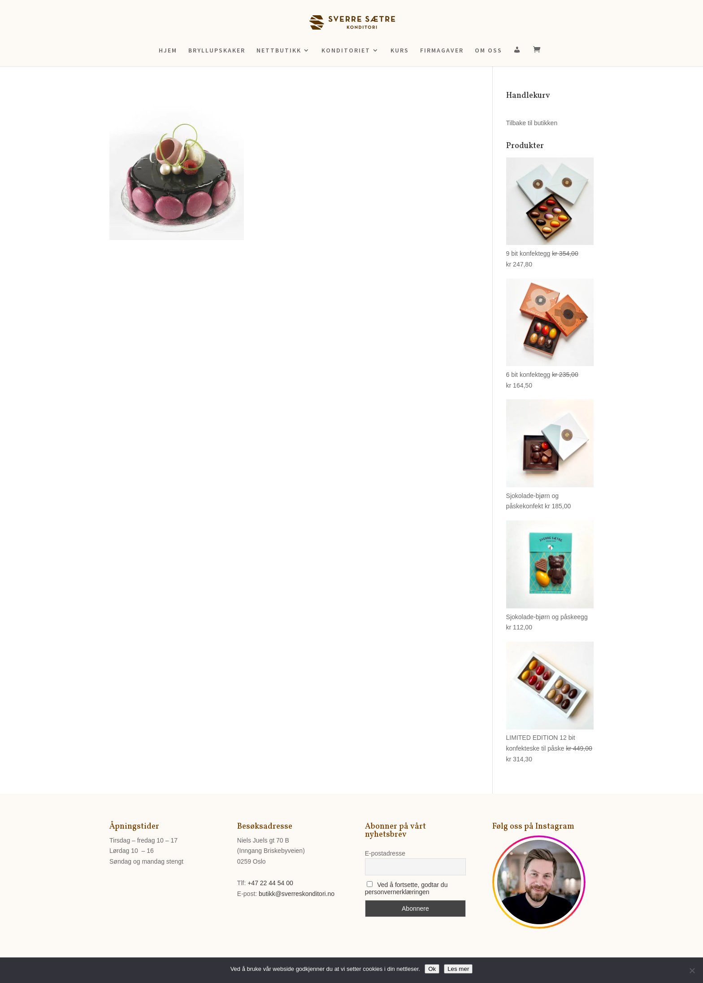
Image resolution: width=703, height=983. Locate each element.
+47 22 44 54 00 (270, 883)
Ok (432, 969)
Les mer (458, 969)
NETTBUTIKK (278, 50)
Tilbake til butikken (532, 123)
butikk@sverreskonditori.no (296, 893)
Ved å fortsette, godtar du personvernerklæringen (406, 888)
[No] (691, 970)
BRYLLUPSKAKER (216, 50)
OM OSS (488, 50)
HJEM (168, 50)
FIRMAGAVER (442, 50)
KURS (400, 50)
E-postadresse (385, 853)
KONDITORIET (345, 50)
